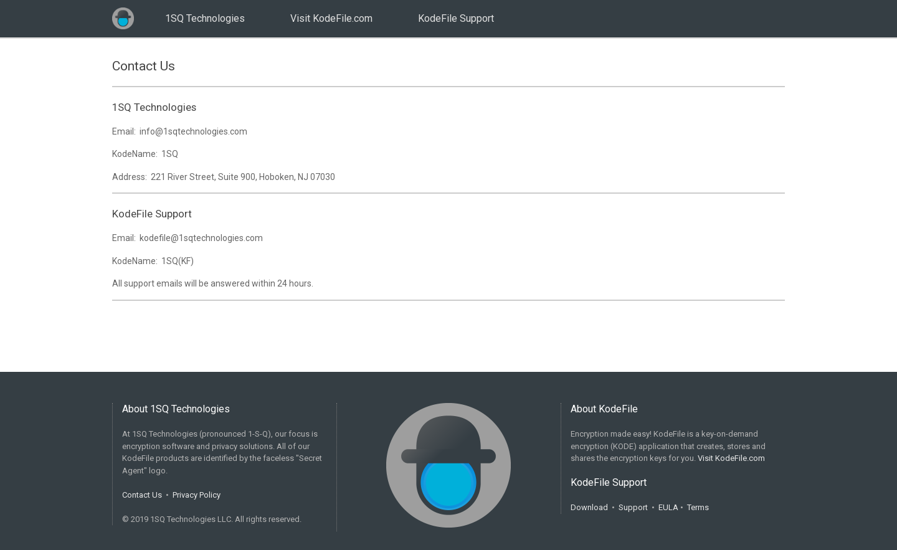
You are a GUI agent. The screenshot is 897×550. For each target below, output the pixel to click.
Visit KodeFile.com (331, 18)
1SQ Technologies (205, 18)
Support (633, 507)
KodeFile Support (456, 18)
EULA (668, 507)
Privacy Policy (197, 495)
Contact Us (142, 495)
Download (589, 507)
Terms (698, 507)
